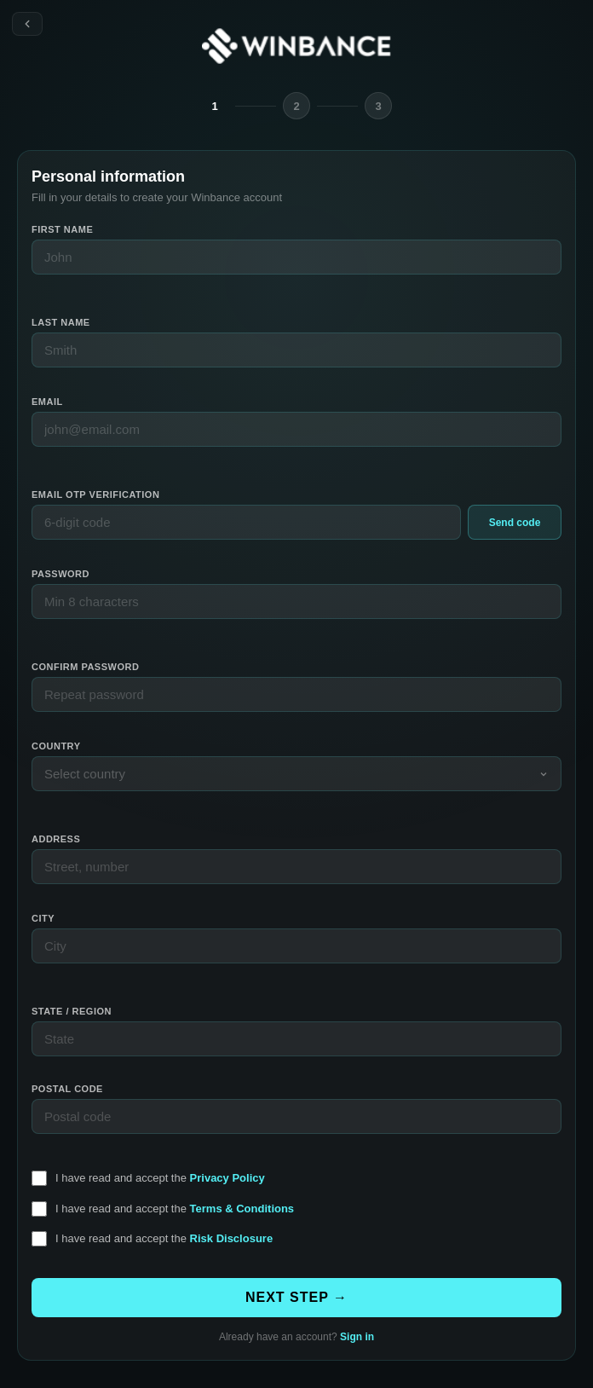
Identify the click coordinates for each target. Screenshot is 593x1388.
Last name (61, 322)
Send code (515, 523)
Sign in (357, 1337)
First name (62, 229)
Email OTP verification (95, 494)
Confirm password (85, 667)
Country (56, 746)
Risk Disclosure (231, 1238)
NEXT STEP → (296, 1297)
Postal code (67, 1089)
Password (60, 574)
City (43, 918)
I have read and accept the (160, 1177)
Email (47, 401)
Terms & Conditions (242, 1208)
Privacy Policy (227, 1177)
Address (56, 839)
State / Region (72, 1011)
